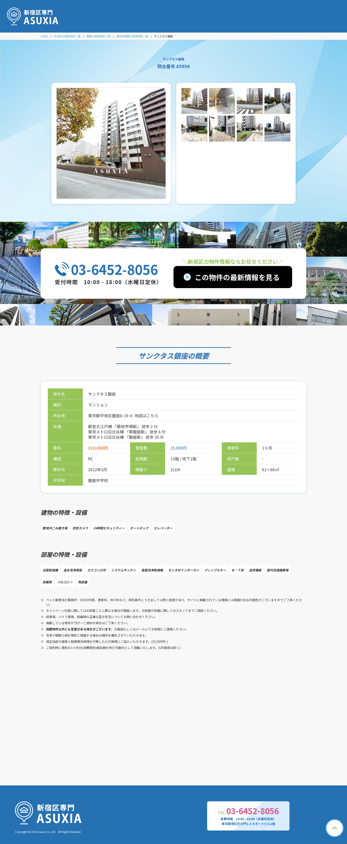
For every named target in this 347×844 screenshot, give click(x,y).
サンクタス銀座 (163, 355)
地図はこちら (146, 415)
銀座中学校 (98, 480)
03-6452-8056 (114, 269)
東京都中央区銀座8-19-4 (110, 415)
